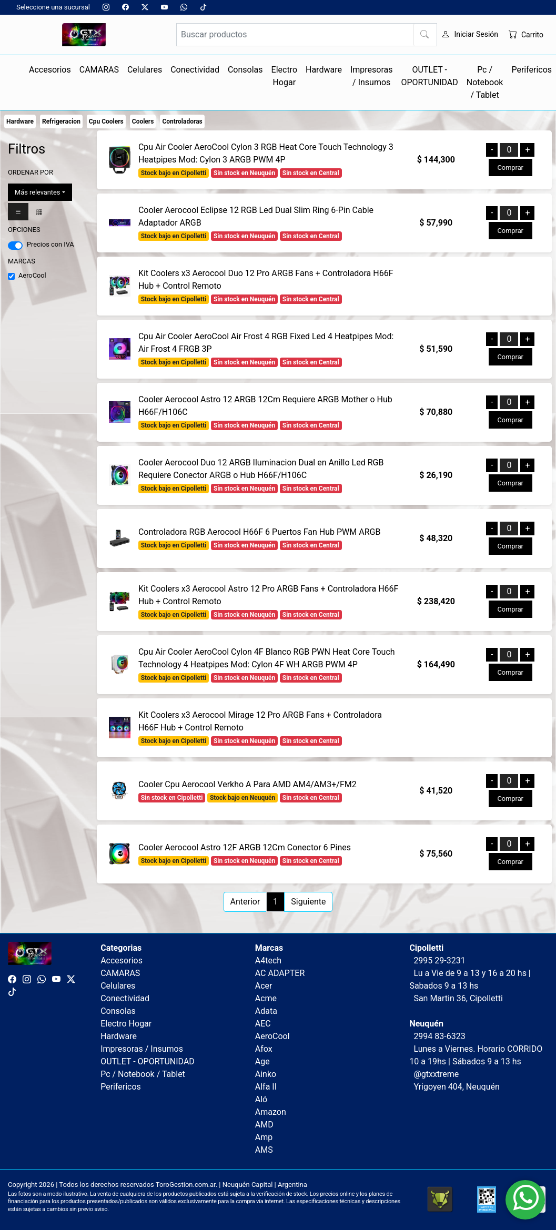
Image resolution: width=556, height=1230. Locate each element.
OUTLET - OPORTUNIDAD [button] (429, 76)
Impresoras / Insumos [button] (371, 76)
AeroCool (32, 275)
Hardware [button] (324, 70)
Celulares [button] (144, 70)
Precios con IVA (50, 244)
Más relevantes (37, 192)
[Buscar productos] (307, 34)
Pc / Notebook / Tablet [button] (485, 82)
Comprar (510, 167)
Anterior (245, 902)
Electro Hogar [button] (284, 76)
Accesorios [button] (50, 70)
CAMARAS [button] (99, 70)
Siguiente (308, 902)
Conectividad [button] (194, 70)
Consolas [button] (245, 70)
